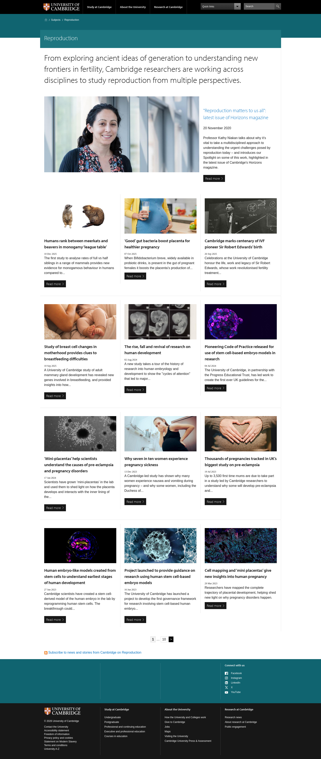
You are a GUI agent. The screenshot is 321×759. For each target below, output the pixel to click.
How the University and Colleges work (185, 717)
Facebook (236, 673)
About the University (133, 7)
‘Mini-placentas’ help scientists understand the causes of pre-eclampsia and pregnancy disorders (78, 464)
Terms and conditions (55, 745)
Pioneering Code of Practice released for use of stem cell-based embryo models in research (240, 352)
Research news (233, 717)
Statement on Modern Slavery (60, 741)
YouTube (236, 692)
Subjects (56, 19)
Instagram (236, 678)
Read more (212, 178)
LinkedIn (235, 682)
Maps (168, 731)
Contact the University (56, 726)
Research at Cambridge (168, 7)
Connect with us (235, 665)
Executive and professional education (124, 731)
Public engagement (235, 726)
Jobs (167, 726)
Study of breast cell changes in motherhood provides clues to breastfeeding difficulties (70, 352)
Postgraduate (111, 722)
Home (46, 20)
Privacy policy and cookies (58, 737)
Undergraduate (112, 717)
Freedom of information (57, 734)
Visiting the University (176, 736)
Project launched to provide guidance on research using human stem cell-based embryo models (159, 576)
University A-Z (52, 749)
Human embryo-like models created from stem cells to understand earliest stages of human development (80, 576)
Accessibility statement (56, 730)
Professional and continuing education (125, 726)
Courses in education (116, 736)
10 (164, 639)
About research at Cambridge (241, 722)
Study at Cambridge (99, 7)
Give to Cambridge (175, 722)
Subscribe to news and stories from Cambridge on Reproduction (92, 652)
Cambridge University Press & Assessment (188, 741)
